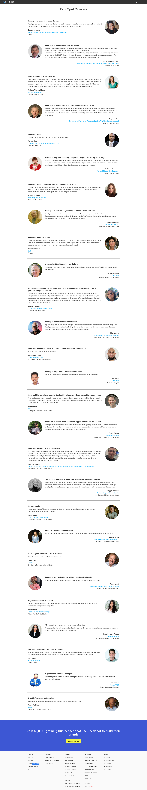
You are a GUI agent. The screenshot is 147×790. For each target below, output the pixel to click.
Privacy (30, 769)
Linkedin (107, 769)
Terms (29, 772)
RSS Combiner (88, 779)
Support (137, 2)
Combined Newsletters (90, 772)
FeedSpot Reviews (33, 766)
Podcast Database (70, 763)
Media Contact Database (52, 760)
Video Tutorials (88, 757)
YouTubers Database (70, 772)
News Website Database (71, 776)
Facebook (107, 763)
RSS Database (69, 757)
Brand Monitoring (89, 769)
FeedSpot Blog (88, 763)
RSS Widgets (88, 775)
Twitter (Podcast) (109, 760)
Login (142, 2)
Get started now (73, 741)
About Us (30, 757)
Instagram (108, 766)
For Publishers (49, 763)
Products (123, 2)
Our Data (30, 760)
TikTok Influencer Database (72, 786)
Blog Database (69, 760)
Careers (33, 763)
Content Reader (49, 757)
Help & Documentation (90, 760)
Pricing (116, 2)
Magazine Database (70, 766)
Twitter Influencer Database (72, 783)
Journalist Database (70, 769)
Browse (131, 2)
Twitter (107, 757)
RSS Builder (88, 786)
